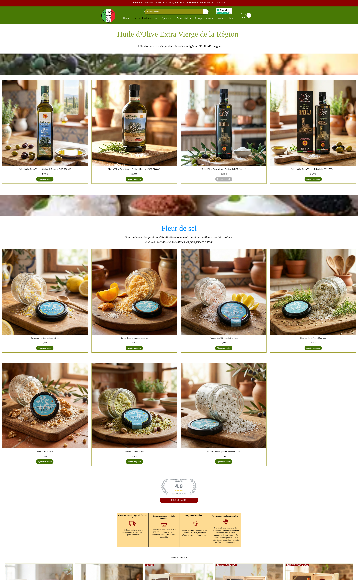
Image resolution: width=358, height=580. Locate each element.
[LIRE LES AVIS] (179, 500)
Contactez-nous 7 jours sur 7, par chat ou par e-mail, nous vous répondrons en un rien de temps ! (194, 532)
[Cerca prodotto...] (172, 11)
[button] (246, 15)
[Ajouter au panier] (44, 179)
